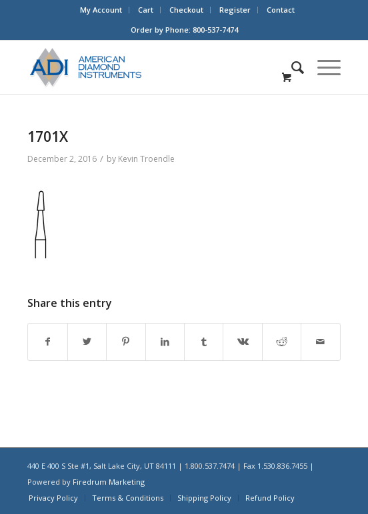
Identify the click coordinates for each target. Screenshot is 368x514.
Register (235, 10)
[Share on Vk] (242, 342)
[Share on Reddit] (282, 342)
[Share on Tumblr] (204, 342)
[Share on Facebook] (47, 342)
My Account (101, 10)
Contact (281, 10)
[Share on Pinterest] (126, 342)
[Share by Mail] (320, 342)
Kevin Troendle (146, 158)
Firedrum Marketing (109, 482)
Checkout (186, 10)
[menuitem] (101, 10)
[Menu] (322, 67)
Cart (145, 10)
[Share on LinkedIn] (165, 342)
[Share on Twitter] (87, 342)
